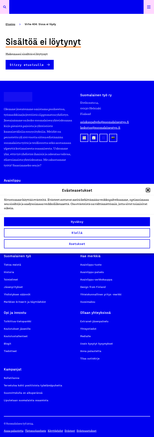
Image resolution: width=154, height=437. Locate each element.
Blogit (7, 343)
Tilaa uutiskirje (89, 358)
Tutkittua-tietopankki (17, 321)
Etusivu (10, 24)
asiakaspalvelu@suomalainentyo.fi (104, 122)
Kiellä (77, 232)
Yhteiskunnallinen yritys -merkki (101, 294)
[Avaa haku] (4, 7)
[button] (148, 190)
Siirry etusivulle (27, 65)
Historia (9, 272)
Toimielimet (11, 279)
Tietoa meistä (12, 264)
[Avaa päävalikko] (149, 7)
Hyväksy (77, 221)
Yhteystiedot (88, 328)
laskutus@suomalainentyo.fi (100, 128)
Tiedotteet (10, 351)
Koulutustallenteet (16, 336)
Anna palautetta (90, 351)
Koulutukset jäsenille (17, 328)
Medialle (85, 336)
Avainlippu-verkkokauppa (96, 279)
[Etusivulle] (76, 7)
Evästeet (70, 431)
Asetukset (77, 244)
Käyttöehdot (55, 431)
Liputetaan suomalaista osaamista (26, 400)
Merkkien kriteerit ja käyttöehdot (25, 301)
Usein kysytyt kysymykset (96, 343)
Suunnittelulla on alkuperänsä (23, 392)
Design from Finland (93, 287)
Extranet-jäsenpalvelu (94, 321)
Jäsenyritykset (13, 287)
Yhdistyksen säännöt (17, 294)
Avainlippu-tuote (90, 264)
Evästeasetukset (86, 431)
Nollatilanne (11, 378)
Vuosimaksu (87, 301)
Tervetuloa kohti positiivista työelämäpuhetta (33, 385)
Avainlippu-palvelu (92, 272)
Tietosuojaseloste (35, 431)
